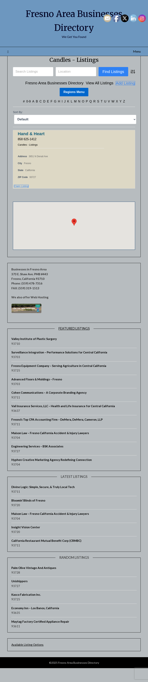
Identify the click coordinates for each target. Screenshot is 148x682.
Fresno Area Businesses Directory (54, 97)
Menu (137, 51)
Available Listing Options (27, 658)
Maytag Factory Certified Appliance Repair (40, 635)
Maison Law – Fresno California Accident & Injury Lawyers (50, 446)
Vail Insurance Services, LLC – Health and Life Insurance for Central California (63, 420)
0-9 (28, 115)
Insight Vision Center (25, 541)
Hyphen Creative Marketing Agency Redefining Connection (51, 473)
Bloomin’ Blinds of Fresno (28, 514)
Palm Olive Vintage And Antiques (33, 581)
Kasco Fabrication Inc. (26, 608)
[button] (74, 235)
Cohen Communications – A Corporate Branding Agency (49, 406)
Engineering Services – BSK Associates (37, 460)
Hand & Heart (31, 147)
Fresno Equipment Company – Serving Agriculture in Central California (58, 379)
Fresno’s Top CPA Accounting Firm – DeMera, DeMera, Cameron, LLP (57, 433)
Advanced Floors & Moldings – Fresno (36, 393)
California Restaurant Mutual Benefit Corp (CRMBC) (46, 554)
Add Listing (125, 97)
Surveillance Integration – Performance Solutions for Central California (59, 366)
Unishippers (19, 595)
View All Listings (99, 97)
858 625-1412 (27, 152)
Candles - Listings (74, 73)
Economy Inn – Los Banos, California (35, 622)
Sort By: (18, 126)
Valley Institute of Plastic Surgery (34, 352)
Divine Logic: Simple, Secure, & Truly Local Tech (43, 500)
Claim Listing (21, 199)
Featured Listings (74, 342)
